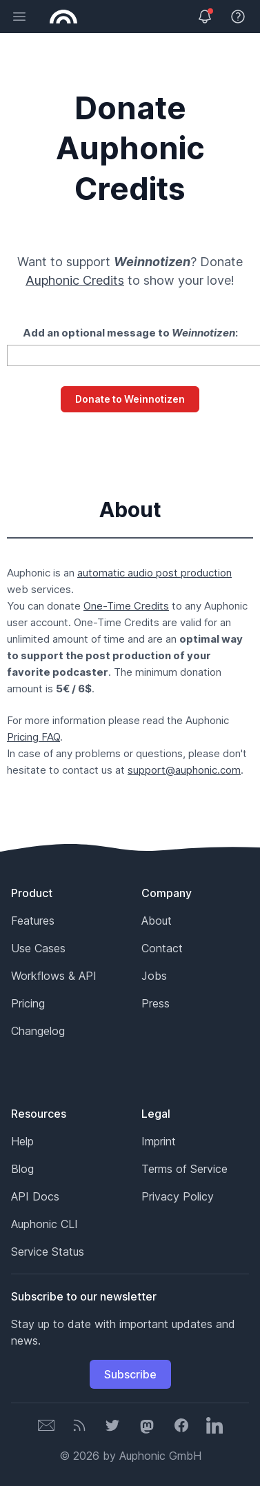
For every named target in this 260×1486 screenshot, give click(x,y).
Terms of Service (184, 1169)
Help (22, 1141)
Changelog (38, 1031)
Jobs (154, 976)
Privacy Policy (177, 1196)
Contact (162, 948)
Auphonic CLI (44, 1224)
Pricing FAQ (33, 736)
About (156, 920)
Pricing (28, 1003)
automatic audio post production (154, 572)
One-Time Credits (126, 605)
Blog (22, 1169)
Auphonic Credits (75, 280)
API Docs (35, 1196)
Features (32, 920)
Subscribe (130, 1374)
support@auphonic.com (184, 769)
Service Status (47, 1251)
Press (155, 1003)
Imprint (158, 1141)
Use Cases (38, 948)
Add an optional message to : (130, 332)
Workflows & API (54, 976)
